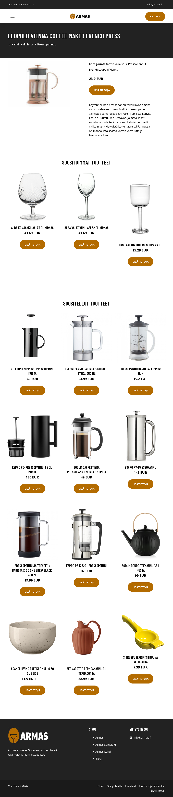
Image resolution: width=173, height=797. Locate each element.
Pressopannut (46, 44)
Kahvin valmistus (23, 44)
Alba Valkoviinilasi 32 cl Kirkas (86, 227)
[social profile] (33, 4)
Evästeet (130, 786)
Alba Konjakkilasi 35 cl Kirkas (32, 227)
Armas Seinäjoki (105, 745)
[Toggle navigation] (12, 16)
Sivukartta (157, 790)
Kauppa (155, 16)
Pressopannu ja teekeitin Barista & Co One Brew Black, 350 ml (32, 570)
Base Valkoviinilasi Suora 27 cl (140, 245)
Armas (99, 737)
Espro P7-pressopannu (140, 467)
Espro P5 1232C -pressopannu (86, 565)
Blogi (98, 759)
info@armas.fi (154, 4)
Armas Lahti (103, 751)
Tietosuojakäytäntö (151, 786)
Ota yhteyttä (114, 786)
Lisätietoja (102, 90)
